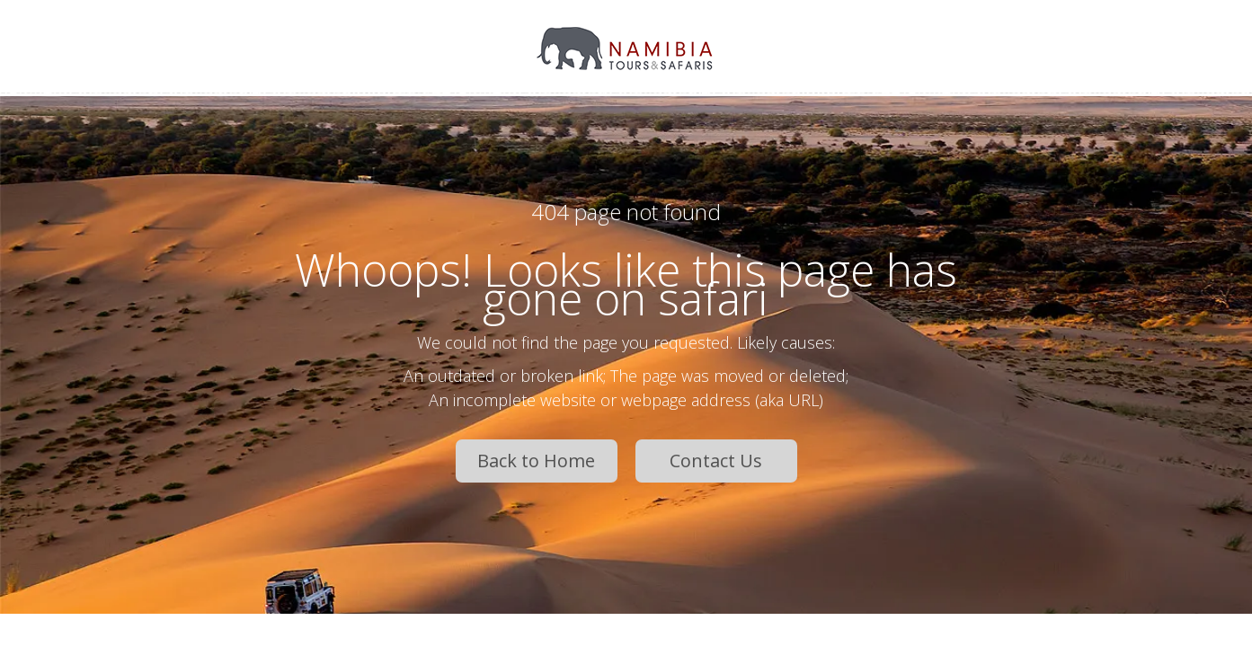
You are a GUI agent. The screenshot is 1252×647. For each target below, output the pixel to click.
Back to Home (536, 460)
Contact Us (716, 460)
